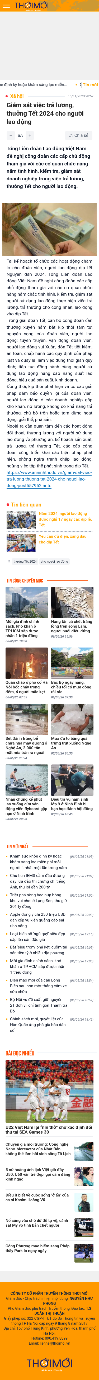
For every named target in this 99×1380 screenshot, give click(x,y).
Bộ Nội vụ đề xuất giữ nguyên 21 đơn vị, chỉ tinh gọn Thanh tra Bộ (51, 1005)
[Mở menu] (6, 6)
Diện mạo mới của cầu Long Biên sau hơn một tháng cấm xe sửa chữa (51, 986)
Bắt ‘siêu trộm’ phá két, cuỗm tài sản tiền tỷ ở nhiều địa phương (51, 950)
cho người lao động (54, 561)
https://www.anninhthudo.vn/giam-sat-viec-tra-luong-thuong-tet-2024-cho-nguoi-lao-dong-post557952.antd (49, 479)
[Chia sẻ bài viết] (78, 135)
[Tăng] (30, 135)
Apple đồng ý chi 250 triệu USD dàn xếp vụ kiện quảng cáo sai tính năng (51, 920)
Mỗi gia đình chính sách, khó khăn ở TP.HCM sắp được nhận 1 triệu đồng (51, 966)
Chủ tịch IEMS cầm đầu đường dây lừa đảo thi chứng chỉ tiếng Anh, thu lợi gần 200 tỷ (51, 881)
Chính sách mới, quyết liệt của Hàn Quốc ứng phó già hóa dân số (51, 1025)
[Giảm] (11, 135)
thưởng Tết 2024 (25, 561)
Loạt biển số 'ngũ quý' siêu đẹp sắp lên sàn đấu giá (51, 936)
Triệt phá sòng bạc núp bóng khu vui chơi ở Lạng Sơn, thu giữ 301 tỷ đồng (51, 901)
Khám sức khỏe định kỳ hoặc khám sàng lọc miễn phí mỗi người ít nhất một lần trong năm (51, 862)
